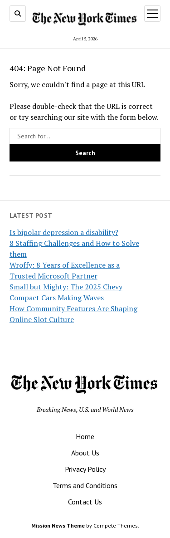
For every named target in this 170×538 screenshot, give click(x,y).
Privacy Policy (85, 469)
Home (85, 436)
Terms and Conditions (85, 485)
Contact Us (85, 501)
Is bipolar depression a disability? (64, 232)
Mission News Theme (58, 525)
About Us (85, 452)
